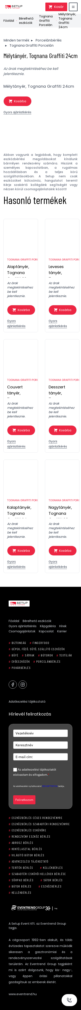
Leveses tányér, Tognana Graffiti (57, 270)
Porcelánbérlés (48, 40)
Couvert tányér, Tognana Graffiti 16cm (19, 391)
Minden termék (16, 40)
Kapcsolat (46, 631)
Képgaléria (48, 626)
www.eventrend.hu (23, 994)
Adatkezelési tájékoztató (27, 701)
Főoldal (8, 20)
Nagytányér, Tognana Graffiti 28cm (61, 511)
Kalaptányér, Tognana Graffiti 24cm (20, 511)
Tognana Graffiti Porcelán (46, 20)
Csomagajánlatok (22, 631)
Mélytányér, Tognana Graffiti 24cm (67, 20)
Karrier (62, 631)
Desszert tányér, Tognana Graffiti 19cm (61, 391)
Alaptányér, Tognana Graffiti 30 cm (20, 270)
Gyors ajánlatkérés (17, 112)
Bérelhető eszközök (26, 20)
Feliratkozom (24, 800)
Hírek (63, 626)
